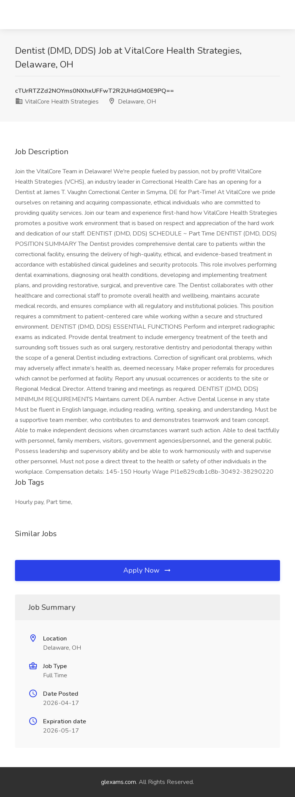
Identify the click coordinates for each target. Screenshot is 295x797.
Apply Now (147, 570)
